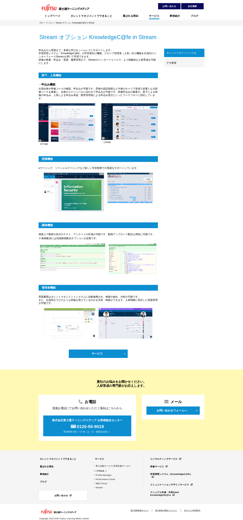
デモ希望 (171, 63)
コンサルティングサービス (163, 459)
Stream (99, 487)
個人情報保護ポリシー (135, 507)
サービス (97, 354)
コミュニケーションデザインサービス (170, 479)
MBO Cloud (101, 483)
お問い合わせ (169, 6)
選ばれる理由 (46, 466)
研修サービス (156, 466)
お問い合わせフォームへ (172, 411)
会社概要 (192, 6)
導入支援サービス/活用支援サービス (113, 465)
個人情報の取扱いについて (164, 507)
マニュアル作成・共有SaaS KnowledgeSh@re (164, 488)
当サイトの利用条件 (192, 507)
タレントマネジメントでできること (58, 459)
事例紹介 (43, 472)
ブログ (42, 479)
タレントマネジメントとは (181, 52)
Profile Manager (104, 474)
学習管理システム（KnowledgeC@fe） (171, 472)
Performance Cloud (105, 479)
